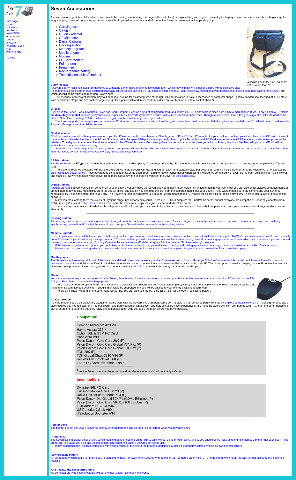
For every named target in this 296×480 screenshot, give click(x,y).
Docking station (70, 45)
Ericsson (87, 263)
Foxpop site (101, 281)
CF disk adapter (70, 34)
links (8, 48)
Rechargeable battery (74, 71)
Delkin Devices (89, 203)
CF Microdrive (69, 38)
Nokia (73, 263)
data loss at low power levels (68, 172)
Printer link (67, 67)
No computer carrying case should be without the (80, 471)
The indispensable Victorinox (80, 75)
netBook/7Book (15, 45)
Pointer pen (67, 63)
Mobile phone (69, 52)
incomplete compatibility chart (238, 302)
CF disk (64, 30)
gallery (10, 39)
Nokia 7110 (137, 266)
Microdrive (62, 163)
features (10, 24)
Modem (64, 56)
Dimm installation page (232, 248)
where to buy (13, 51)
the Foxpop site (185, 175)
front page (12, 21)
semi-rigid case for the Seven (262, 90)
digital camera (61, 187)
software (11, 42)
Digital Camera (70, 41)
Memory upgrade (71, 49)
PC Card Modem (71, 60)
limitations (12, 27)
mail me (10, 57)
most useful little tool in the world (129, 472)
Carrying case (69, 27)
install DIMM (13, 33)
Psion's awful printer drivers (225, 445)
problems (11, 30)
